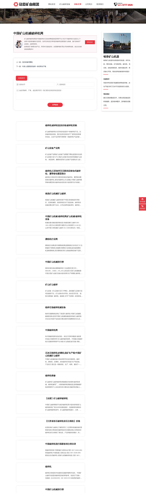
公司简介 (88, 4)
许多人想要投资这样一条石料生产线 (34, 66)
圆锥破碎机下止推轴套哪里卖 (89, 444)
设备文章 (77, 4)
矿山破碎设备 (64, 4)
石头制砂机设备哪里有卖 (24, 451)
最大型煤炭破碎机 (84, 425)
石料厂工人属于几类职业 (24, 477)
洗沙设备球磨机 (27, 62)
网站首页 (51, 4)
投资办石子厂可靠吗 (22, 444)
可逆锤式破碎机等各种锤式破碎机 (90, 457)
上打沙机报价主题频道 (86, 464)
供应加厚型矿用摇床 (85, 418)
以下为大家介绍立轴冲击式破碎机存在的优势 (94, 477)
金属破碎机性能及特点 (23, 471)
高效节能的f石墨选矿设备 (87, 471)
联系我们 (100, 4)
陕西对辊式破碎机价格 (23, 425)
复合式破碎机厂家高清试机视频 (27, 418)
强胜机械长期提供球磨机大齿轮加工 (91, 438)
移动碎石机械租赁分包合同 (88, 431)
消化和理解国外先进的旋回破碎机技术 (29, 464)
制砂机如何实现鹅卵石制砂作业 (27, 431)
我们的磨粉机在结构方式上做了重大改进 (93, 451)
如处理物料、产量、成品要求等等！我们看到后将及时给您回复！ (55, 93)
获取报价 (90, 42)
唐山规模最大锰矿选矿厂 (24, 457)
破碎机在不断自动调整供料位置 (27, 438)
